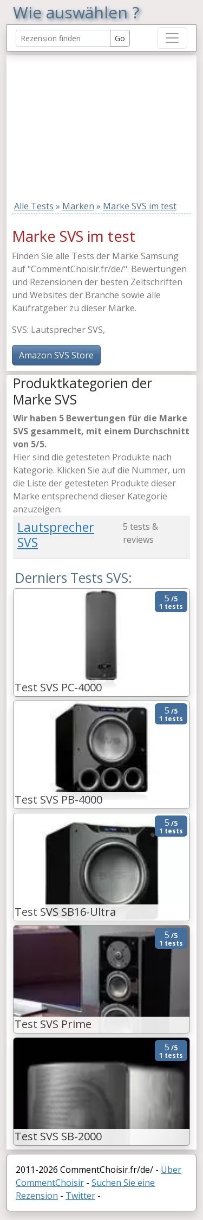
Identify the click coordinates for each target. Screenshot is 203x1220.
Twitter (80, 1196)
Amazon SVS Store (56, 355)
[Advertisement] (80, 123)
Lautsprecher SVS (55, 534)
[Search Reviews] (63, 38)
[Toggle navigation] (172, 38)
